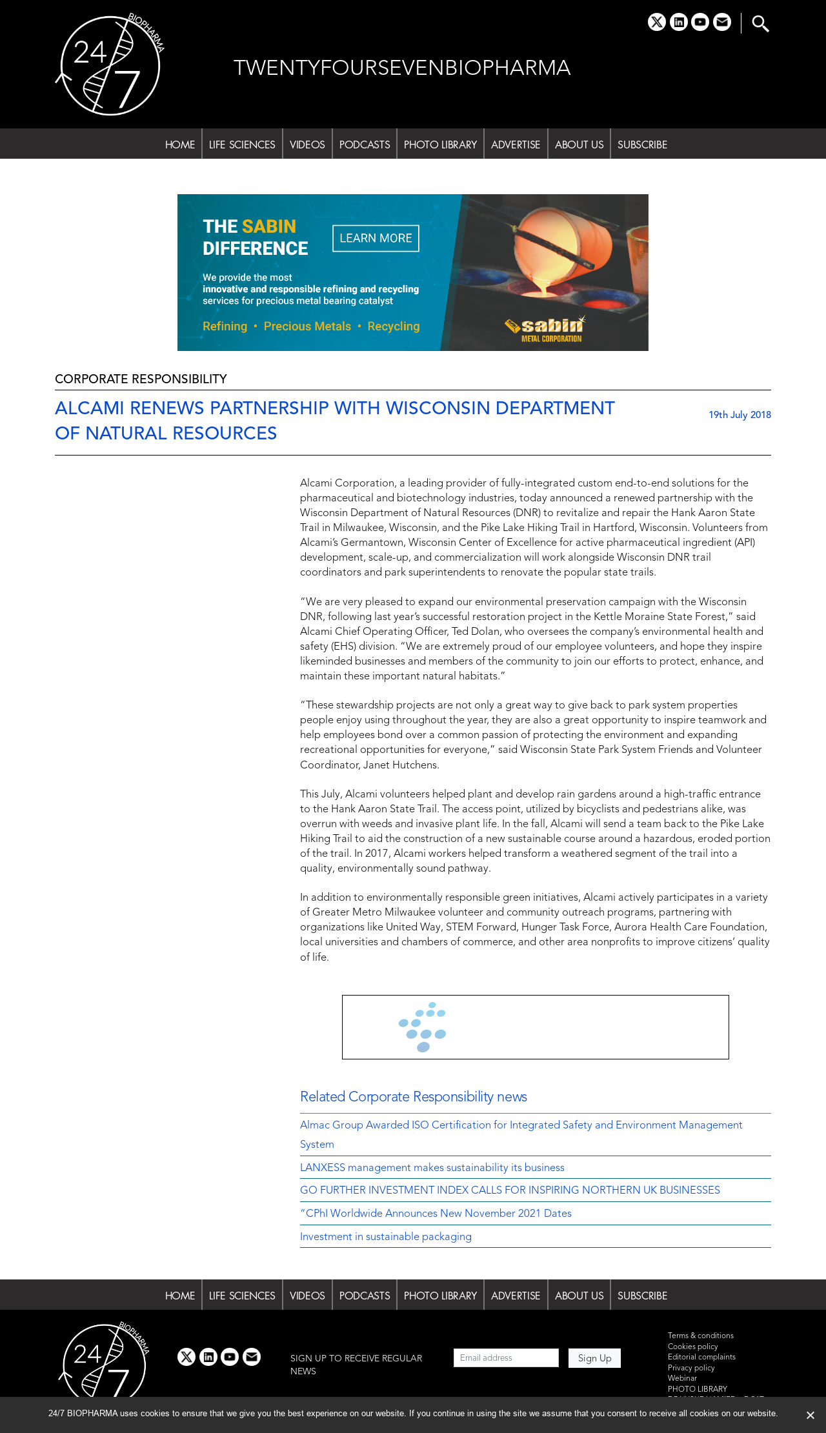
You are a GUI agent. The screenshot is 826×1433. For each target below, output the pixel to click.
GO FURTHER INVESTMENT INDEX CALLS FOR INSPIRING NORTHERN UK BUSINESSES (510, 1191)
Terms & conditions (701, 1336)
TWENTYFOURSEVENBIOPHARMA (402, 69)
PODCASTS (364, 144)
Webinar (682, 1379)
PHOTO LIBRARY (440, 144)
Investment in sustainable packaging (386, 1237)
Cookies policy (693, 1347)
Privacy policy (691, 1368)
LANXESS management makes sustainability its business (432, 1168)
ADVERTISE (516, 144)
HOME (180, 144)
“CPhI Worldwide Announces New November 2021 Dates (436, 1214)
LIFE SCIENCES (242, 144)
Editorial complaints (702, 1357)
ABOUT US (579, 144)
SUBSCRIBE (642, 144)
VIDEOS (307, 144)
